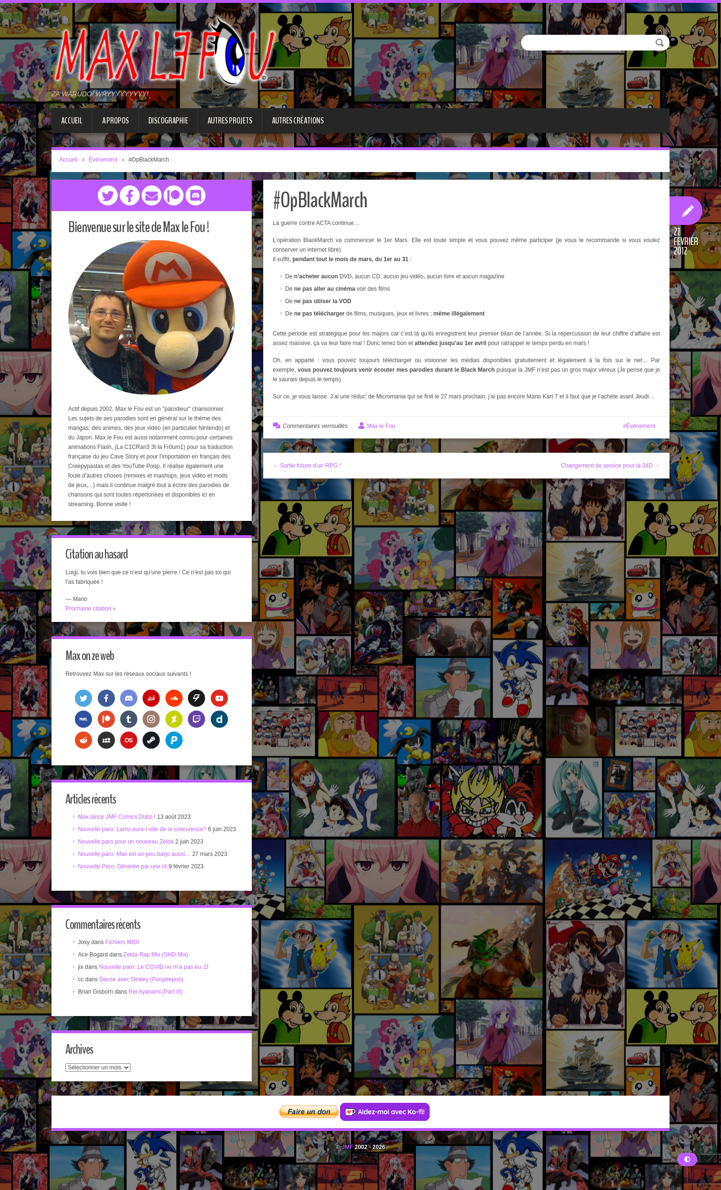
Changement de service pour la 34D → (610, 465)
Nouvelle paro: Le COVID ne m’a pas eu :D (156, 981)
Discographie (168, 120)
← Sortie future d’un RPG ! (307, 465)
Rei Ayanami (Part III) (158, 1006)
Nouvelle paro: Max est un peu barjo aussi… (137, 867)
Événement (103, 159)
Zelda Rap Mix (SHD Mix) (158, 969)
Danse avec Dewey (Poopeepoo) (144, 993)
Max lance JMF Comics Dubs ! (119, 820)
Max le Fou (381, 426)
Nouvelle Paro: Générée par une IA (125, 879)
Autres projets (229, 120)
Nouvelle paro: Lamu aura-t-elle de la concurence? (145, 832)
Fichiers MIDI (125, 956)
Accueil (71, 120)
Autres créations (298, 120)
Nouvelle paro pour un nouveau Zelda (128, 854)
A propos (115, 120)
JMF (347, 1163)
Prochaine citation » (93, 609)
